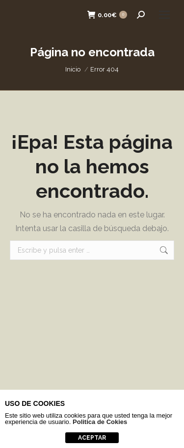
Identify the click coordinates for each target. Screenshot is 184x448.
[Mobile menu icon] (164, 14)
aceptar (92, 437)
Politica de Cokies (100, 421)
